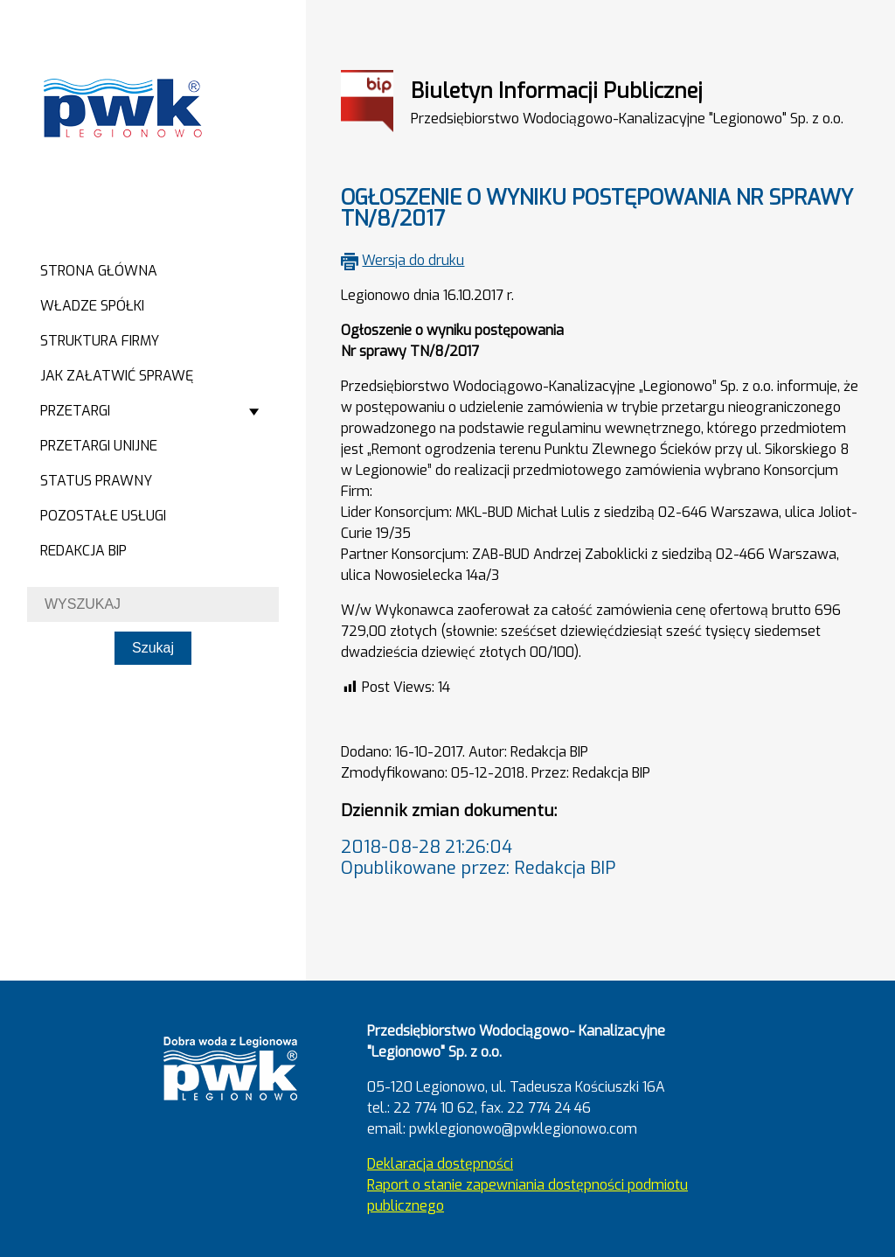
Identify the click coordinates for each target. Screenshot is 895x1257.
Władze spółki (92, 306)
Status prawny (96, 480)
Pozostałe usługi (103, 515)
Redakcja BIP (83, 550)
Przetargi (75, 411)
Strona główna (98, 271)
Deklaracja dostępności (440, 1164)
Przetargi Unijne (98, 445)
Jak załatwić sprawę (116, 376)
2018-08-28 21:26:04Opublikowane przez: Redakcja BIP (478, 857)
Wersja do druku (413, 260)
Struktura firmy (99, 341)
